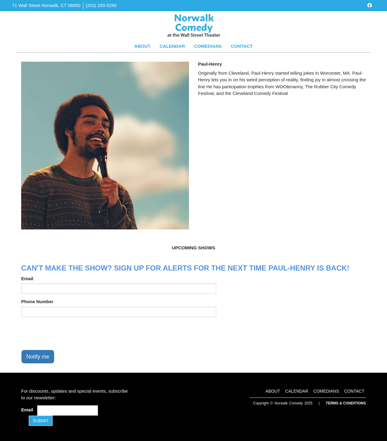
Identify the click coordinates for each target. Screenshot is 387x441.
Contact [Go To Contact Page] (241, 46)
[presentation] (67, 333)
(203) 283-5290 (101, 5)
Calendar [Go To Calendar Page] (172, 46)
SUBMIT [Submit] (41, 420)
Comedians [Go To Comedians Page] (208, 46)
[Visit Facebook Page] (369, 5)
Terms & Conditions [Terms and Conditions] (346, 403)
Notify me (37, 357)
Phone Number (37, 301)
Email (27, 278)
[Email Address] (67, 410)
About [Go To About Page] (142, 46)
